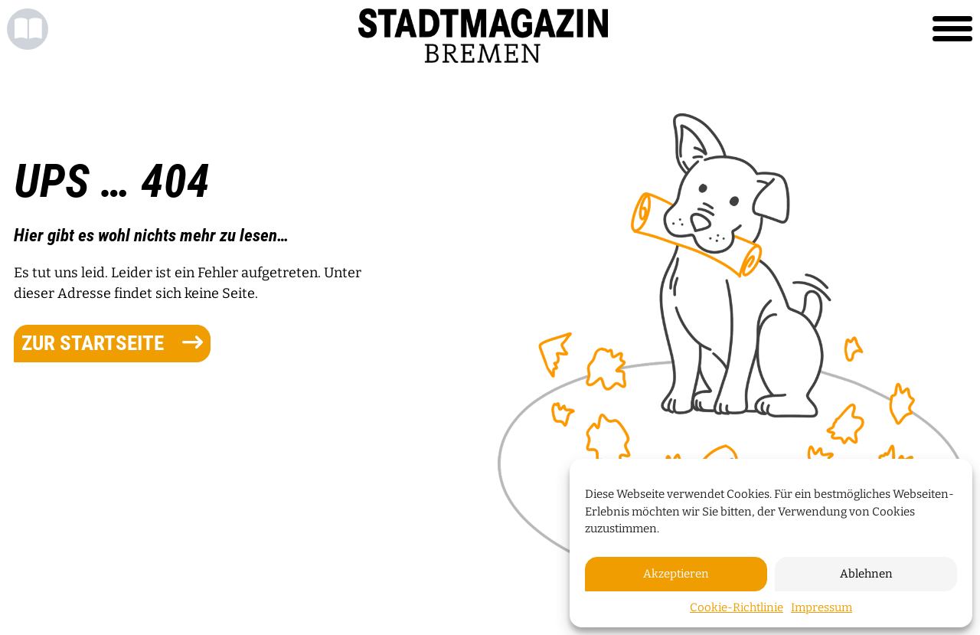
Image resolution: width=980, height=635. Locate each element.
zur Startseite (112, 343)
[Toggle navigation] (952, 29)
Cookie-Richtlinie (736, 607)
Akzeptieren (676, 574)
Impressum (821, 607)
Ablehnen (866, 574)
